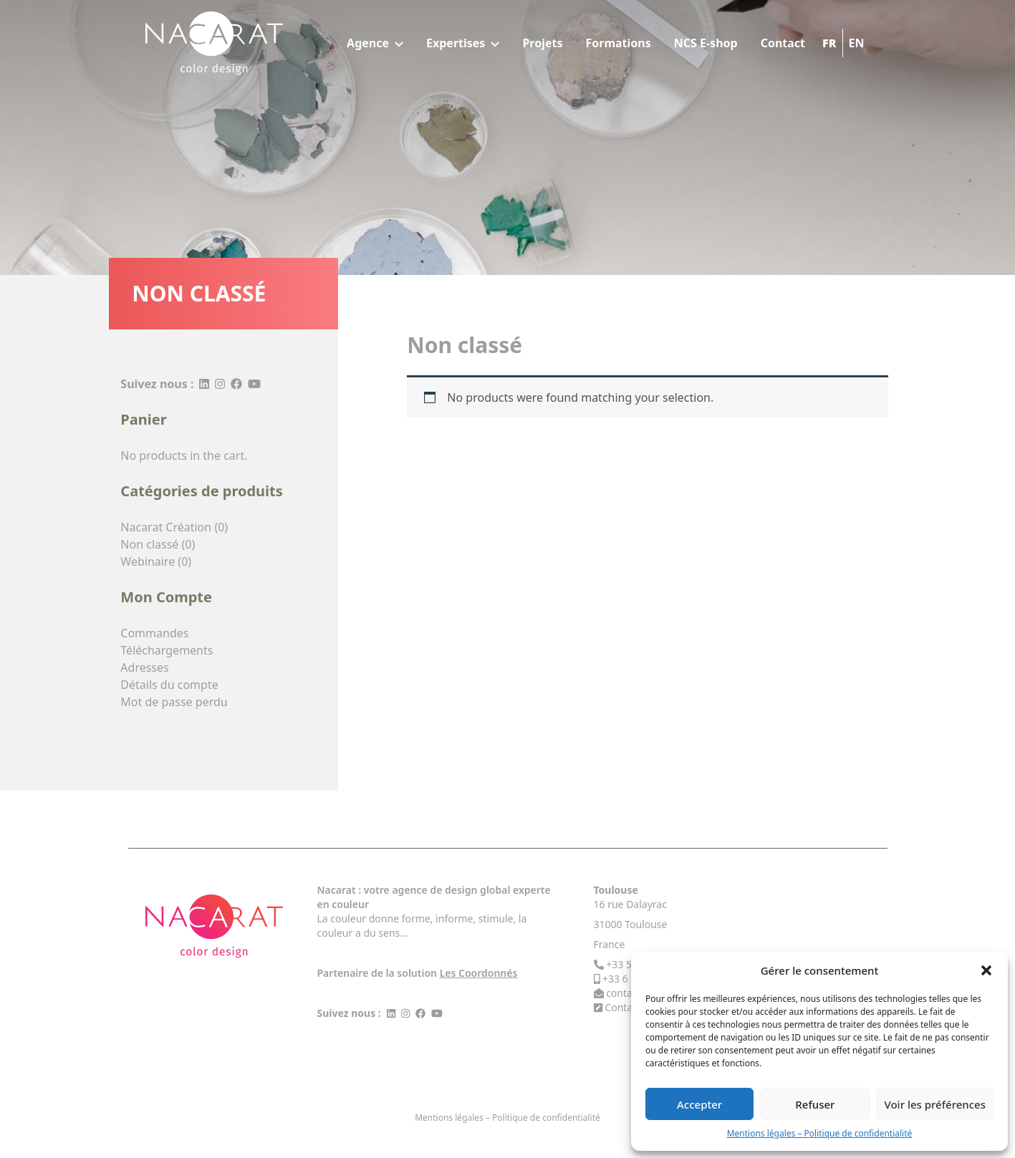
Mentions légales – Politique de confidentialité (820, 1133)
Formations (617, 43)
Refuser (814, 1104)
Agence (375, 43)
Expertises (462, 43)
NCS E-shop (706, 43)
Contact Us (630, 1007)
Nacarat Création (165, 527)
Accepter (699, 1104)
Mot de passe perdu (173, 702)
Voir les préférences (935, 1104)
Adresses (144, 667)
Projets (542, 43)
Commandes (154, 633)
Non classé (149, 544)
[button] (986, 970)
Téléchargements (166, 650)
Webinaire (147, 561)
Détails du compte (169, 685)
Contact (783, 43)
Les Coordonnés (479, 973)
